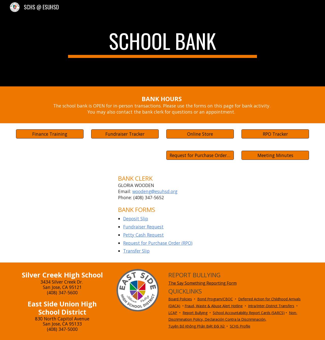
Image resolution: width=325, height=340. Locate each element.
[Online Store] (200, 134)
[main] (162, 43)
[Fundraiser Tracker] (124, 134)
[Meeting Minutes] (275, 155)
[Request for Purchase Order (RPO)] (200, 155)
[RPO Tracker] (275, 134)
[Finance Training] (49, 134)
